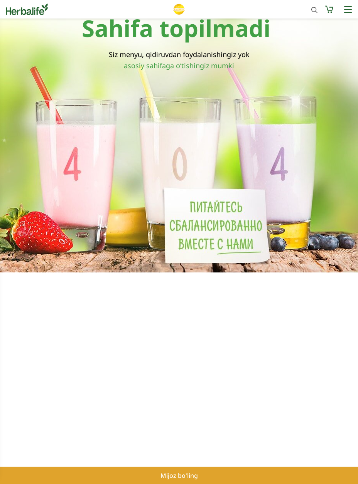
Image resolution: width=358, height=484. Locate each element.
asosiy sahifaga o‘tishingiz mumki (179, 65)
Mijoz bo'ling (179, 475)
